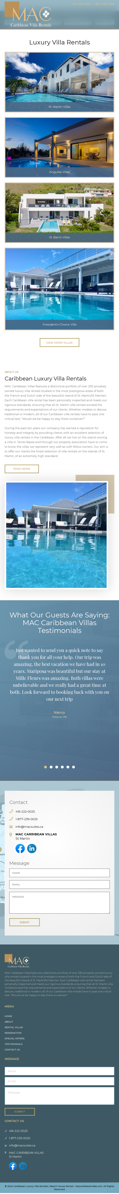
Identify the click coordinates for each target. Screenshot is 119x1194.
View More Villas (59, 342)
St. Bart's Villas (59, 237)
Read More (23, 469)
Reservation (13, 1033)
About (9, 1022)
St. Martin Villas (59, 106)
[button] (41, 768)
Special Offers (14, 1039)
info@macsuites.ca (29, 827)
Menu (112, 10)
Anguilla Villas (59, 171)
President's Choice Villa (59, 324)
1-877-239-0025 (103, 4)
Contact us (12, 1050)
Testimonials (13, 1045)
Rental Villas (14, 1028)
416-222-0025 (79, 4)
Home (8, 1017)
